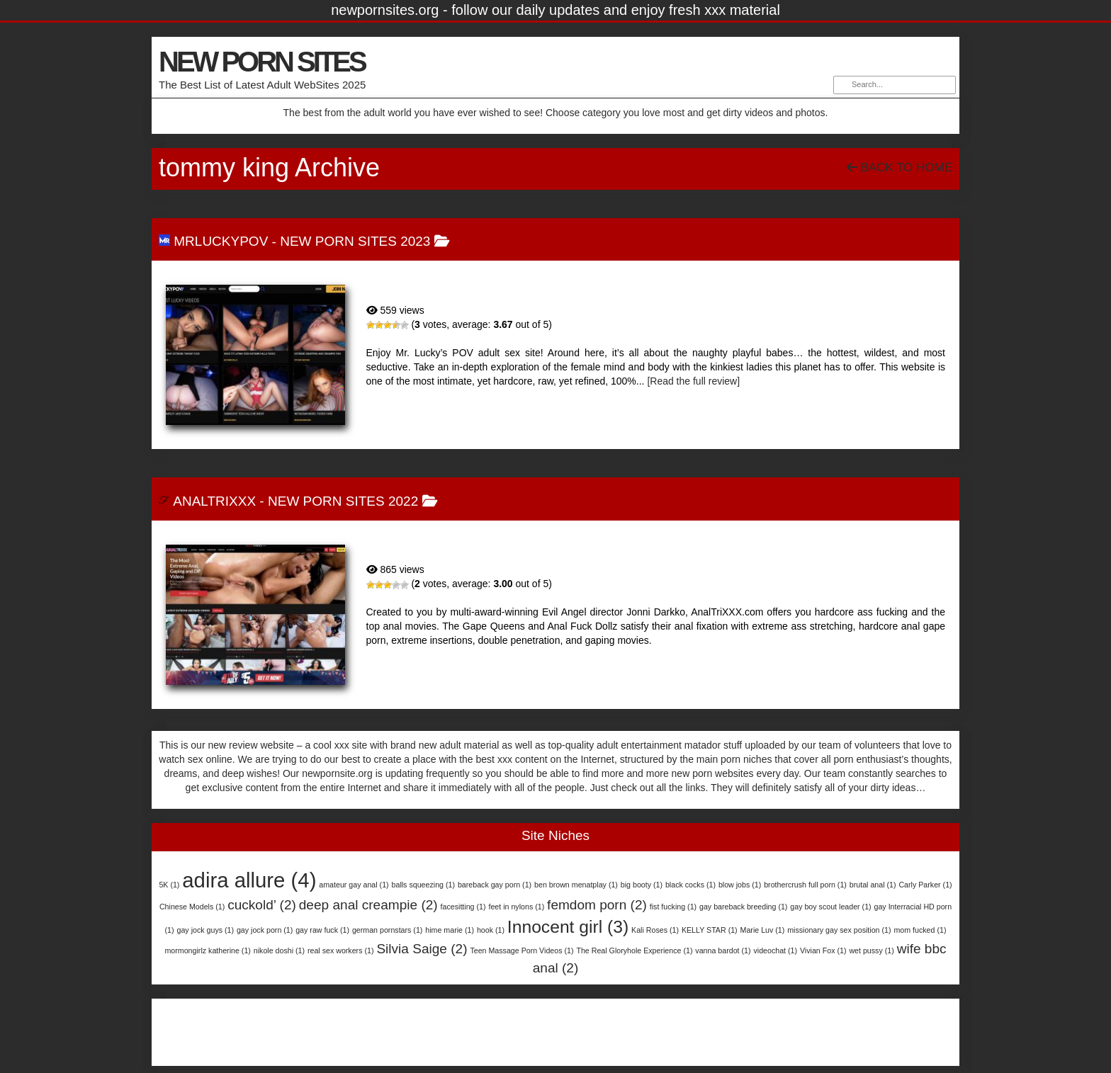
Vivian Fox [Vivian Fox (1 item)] (823, 950)
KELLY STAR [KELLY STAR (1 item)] (710, 930)
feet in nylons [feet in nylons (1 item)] (516, 906)
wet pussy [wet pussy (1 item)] (871, 950)
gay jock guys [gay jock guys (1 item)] (205, 930)
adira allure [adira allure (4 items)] (249, 880)
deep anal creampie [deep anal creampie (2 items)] (368, 904)
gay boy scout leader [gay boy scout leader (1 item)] (830, 906)
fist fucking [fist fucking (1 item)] (673, 906)
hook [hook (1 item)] (490, 930)
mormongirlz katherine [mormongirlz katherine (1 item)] (207, 950)
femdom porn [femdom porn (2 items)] (597, 904)
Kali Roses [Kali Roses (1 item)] (655, 930)
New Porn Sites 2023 (355, 241)
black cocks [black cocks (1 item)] (690, 884)
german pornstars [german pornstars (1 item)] (387, 930)
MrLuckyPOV (221, 241)
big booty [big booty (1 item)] (641, 884)
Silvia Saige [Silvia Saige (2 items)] (421, 948)
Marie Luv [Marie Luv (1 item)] (762, 930)
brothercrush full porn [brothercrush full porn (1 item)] (805, 884)
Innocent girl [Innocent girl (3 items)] (567, 926)
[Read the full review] (693, 381)
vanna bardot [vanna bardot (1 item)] (722, 950)
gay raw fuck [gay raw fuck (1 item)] (322, 930)
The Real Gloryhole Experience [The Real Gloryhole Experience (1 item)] (634, 950)
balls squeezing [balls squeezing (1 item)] (423, 884)
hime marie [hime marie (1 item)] (449, 930)
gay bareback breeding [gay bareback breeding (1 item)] (743, 906)
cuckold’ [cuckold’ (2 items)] (261, 904)
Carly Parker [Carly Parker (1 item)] (925, 884)
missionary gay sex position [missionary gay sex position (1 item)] (839, 930)
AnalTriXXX (214, 501)
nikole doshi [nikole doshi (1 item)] (279, 950)
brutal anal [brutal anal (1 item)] (873, 884)
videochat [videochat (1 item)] (775, 950)
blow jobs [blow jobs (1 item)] (739, 884)
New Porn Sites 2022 (343, 501)
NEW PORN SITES (262, 61)
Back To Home (899, 167)
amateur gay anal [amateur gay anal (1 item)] (353, 884)
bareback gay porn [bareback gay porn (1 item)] (494, 884)
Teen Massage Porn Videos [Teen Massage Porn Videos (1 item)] (521, 950)
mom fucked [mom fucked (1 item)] (919, 930)
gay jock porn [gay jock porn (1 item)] (265, 930)
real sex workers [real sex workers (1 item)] (341, 950)
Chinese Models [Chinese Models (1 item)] (192, 906)
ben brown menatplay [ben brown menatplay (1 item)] (576, 884)
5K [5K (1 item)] (169, 884)
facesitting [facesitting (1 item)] (463, 906)
